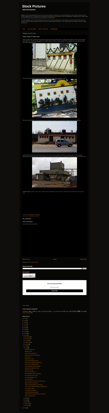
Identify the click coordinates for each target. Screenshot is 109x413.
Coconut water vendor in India (31, 375)
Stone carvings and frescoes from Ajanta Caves (35, 381)
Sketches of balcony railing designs (32, 355)
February (27, 403)
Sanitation (37, 215)
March (26, 401)
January (27, 405)
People (74, 311)
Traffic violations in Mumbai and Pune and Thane (35, 393)
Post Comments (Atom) (33, 262)
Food (47, 311)
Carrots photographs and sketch (31, 392)
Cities (37, 311)
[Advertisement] (33, 204)
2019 (25, 322)
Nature (67, 311)
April (26, 400)
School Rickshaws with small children (33, 366)
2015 (25, 327)
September (27, 342)
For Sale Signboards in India (31, 377)
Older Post (83, 259)
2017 (25, 324)
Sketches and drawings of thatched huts (33, 362)
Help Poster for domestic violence (32, 368)
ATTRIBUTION (53, 29)
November (27, 338)
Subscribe (55, 290)
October (27, 340)
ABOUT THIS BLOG (43, 29)
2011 (25, 335)
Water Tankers (28, 356)
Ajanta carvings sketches (30, 371)
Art (32, 311)
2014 (25, 329)
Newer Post (26, 259)
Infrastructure (59, 311)
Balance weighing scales (30, 395)
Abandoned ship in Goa (30, 349)
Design (41, 311)
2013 (25, 331)
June (26, 347)
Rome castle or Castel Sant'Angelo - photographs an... (36, 386)
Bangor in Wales (28, 351)
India (27, 215)
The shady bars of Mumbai (30, 390)
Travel (82, 311)
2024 (25, 318)
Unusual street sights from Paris (31, 360)
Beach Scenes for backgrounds (31, 382)
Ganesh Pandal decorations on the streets (34, 384)
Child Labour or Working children (32, 364)
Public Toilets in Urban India (31, 353)
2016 (25, 326)
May (26, 398)
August (26, 344)
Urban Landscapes (27, 312)
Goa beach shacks (29, 379)
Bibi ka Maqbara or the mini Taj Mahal (33, 373)
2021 (25, 320)
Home (23, 29)
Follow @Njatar (26, 305)
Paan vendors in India (29, 388)
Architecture (26, 311)
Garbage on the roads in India (37, 191)
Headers (52, 311)
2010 (25, 407)
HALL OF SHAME (32, 29)
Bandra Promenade (29, 369)
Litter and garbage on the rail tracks (54, 191)
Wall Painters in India (29, 358)
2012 (25, 333)
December (27, 336)
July (26, 346)
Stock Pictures (34, 6)
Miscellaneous (32, 215)
